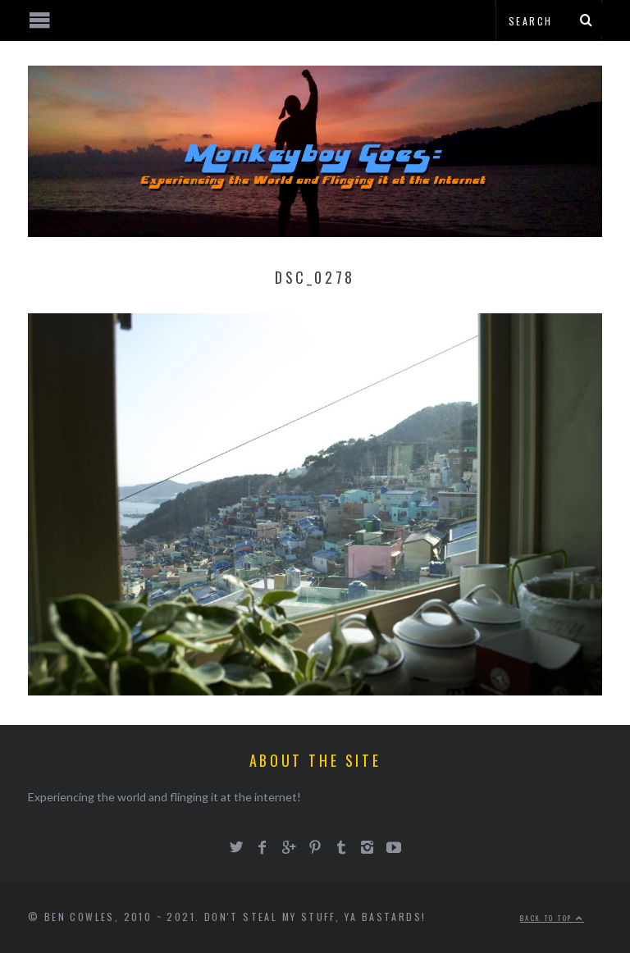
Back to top (552, 918)
